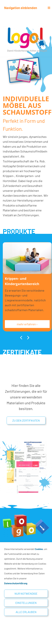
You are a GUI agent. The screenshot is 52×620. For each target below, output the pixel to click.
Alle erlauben (26, 612)
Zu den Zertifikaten (26, 420)
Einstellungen (26, 602)
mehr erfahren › (27, 324)
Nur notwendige (26, 593)
